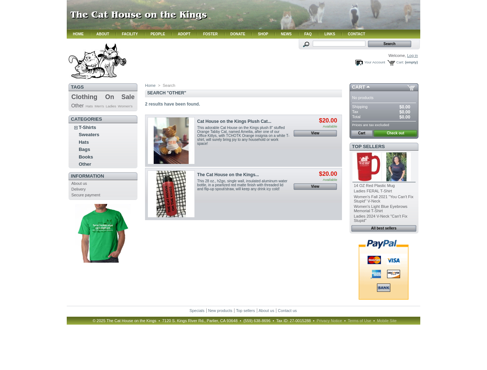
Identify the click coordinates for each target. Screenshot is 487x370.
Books (86, 157)
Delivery (78, 189)
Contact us (287, 310)
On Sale (120, 97)
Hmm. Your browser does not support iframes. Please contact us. (243, 19)
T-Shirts (87, 127)
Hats (89, 106)
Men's (99, 106)
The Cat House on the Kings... (228, 174)
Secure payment (85, 195)
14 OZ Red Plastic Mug (374, 185)
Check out (395, 133)
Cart (358, 87)
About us (79, 183)
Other (77, 105)
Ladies (111, 106)
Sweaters (89, 134)
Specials (197, 310)
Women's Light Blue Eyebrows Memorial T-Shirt (381, 208)
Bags (84, 149)
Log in (412, 55)
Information (87, 176)
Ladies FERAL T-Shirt (373, 191)
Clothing (84, 97)
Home (150, 85)
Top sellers (368, 146)
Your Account (374, 62)
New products (220, 310)
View (315, 133)
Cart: (400, 62)
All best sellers (383, 228)
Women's (125, 106)
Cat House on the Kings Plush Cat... (234, 121)
